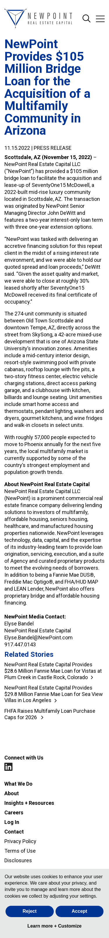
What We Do (18, 784)
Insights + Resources (29, 803)
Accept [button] (79, 911)
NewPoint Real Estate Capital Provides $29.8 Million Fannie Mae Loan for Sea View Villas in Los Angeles (53, 694)
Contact (14, 832)
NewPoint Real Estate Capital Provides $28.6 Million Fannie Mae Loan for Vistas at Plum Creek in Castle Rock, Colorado (53, 670)
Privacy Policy (20, 841)
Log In (11, 822)
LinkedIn (8, 767)
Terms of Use (20, 851)
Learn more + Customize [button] (54, 925)
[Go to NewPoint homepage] (38, 19)
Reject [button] (30, 911)
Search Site (87, 19)
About (11, 793)
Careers (13, 812)
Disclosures (18, 860)
